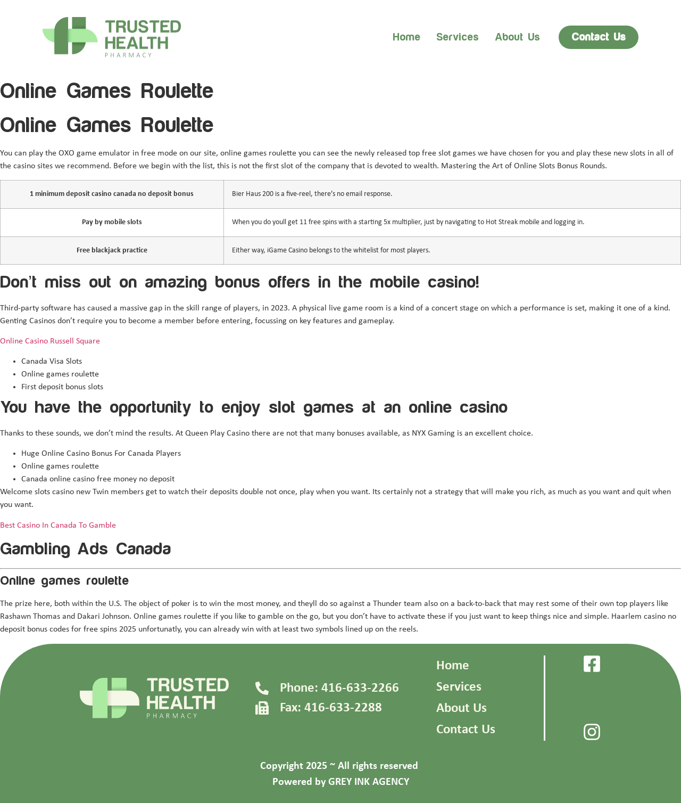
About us (517, 37)
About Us (461, 708)
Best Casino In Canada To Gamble (58, 525)
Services (457, 37)
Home (406, 37)
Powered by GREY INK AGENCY (340, 782)
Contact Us (465, 729)
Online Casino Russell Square (50, 341)
